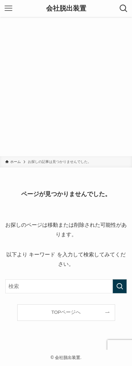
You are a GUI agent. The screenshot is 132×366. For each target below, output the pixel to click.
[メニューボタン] (8, 8)
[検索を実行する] (120, 286)
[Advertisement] (66, 86)
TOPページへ (66, 312)
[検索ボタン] (123, 8)
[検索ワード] (66, 286)
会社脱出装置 (66, 8)
